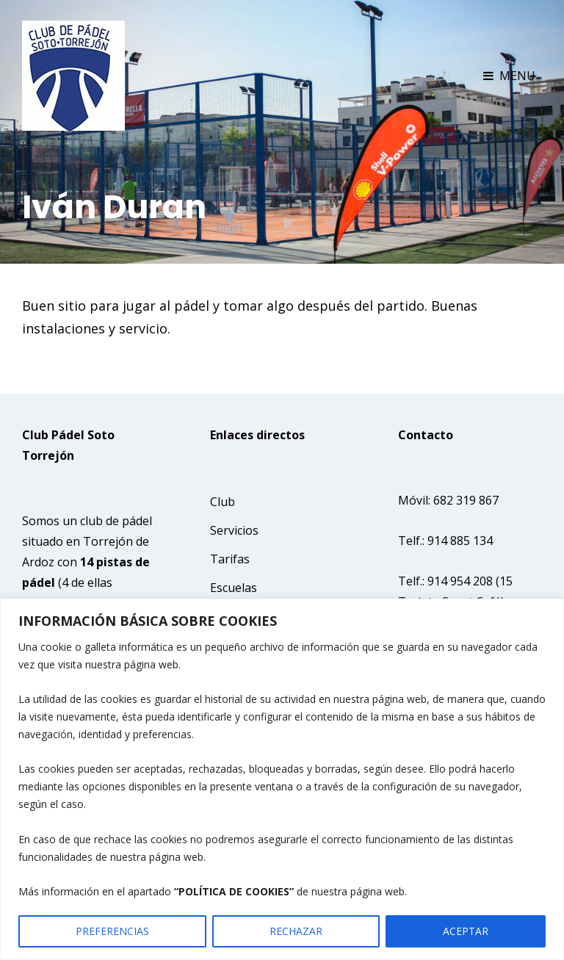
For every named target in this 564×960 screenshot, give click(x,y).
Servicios (234, 530)
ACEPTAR (465, 931)
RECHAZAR (296, 931)
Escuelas (233, 588)
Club (222, 502)
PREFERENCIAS (112, 931)
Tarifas (230, 559)
